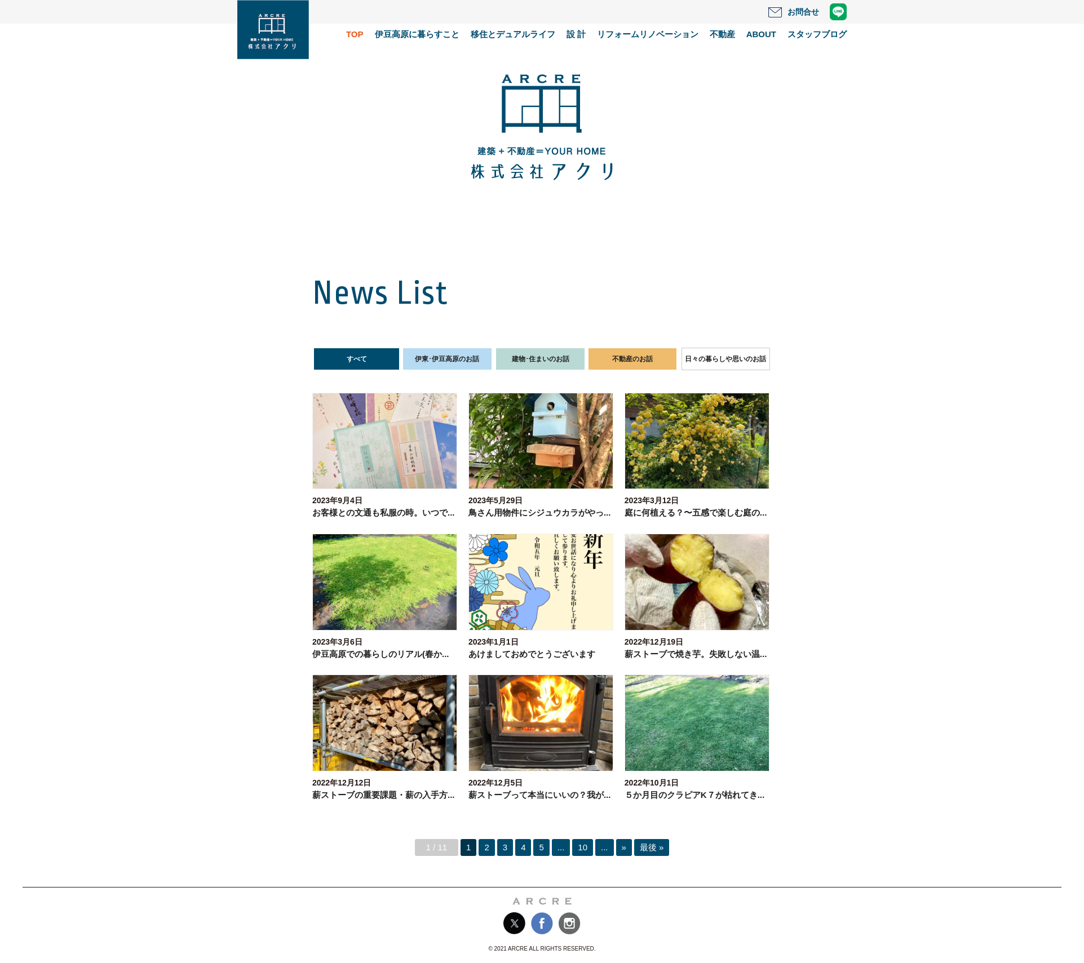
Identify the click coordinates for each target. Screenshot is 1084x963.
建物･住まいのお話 (540, 359)
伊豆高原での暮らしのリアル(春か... (380, 654)
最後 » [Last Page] (652, 847)
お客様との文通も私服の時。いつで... (383, 512)
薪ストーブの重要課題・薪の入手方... (383, 795)
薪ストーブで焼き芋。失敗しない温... (696, 654)
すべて (357, 359)
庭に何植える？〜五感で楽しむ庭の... (696, 512)
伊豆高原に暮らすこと (417, 34)
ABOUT (761, 34)
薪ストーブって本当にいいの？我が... (539, 795)
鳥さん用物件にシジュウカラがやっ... (539, 512)
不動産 (722, 34)
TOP (355, 34)
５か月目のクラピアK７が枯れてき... (694, 795)
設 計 (576, 34)
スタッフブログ (817, 34)
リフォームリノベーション (647, 34)
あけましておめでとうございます (531, 654)
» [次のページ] (624, 847)
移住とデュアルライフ (513, 34)
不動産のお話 (632, 359)
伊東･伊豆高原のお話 (447, 359)
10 (582, 847)
